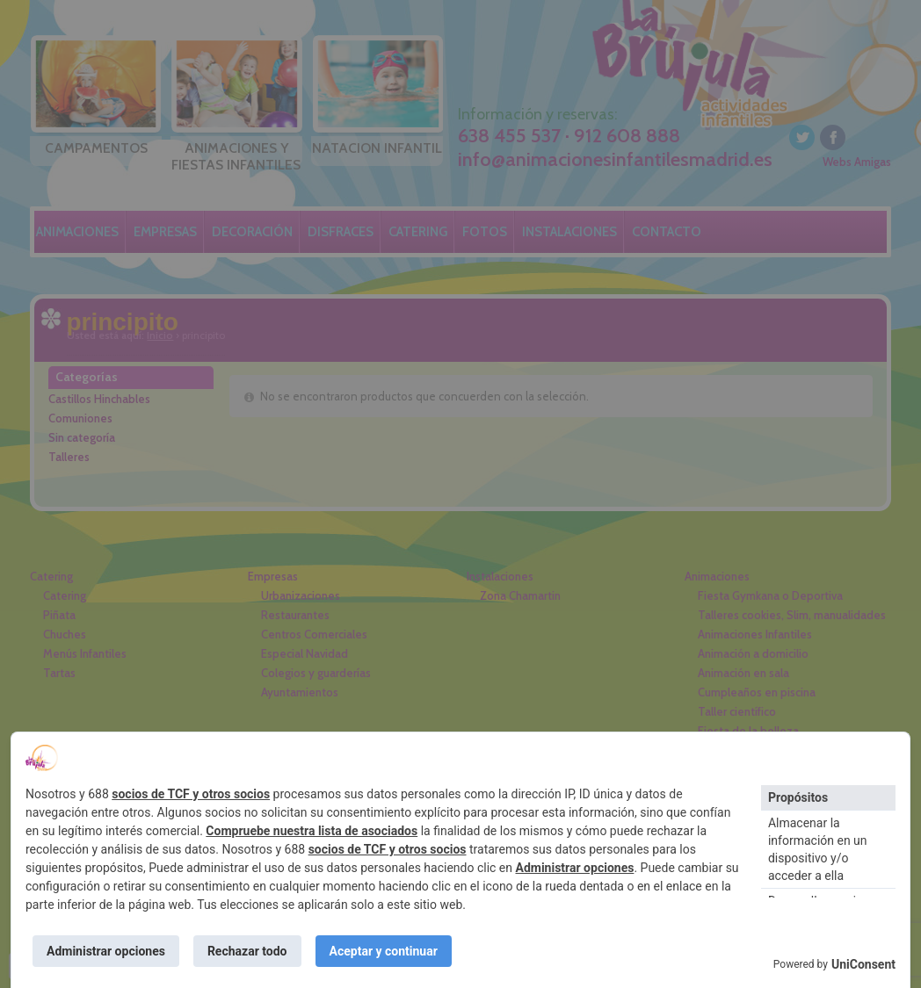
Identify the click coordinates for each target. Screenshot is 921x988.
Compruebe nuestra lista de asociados (311, 831)
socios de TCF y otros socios (191, 794)
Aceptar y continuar (384, 951)
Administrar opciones (575, 868)
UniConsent (863, 964)
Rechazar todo (247, 951)
